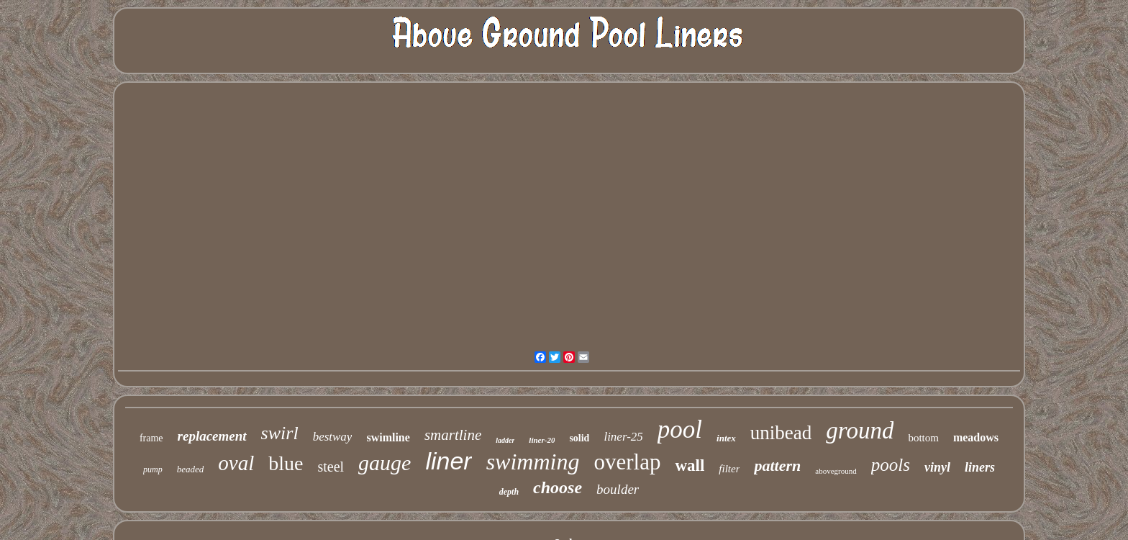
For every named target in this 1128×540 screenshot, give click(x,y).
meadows (976, 437)
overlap (626, 461)
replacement (212, 436)
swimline (387, 437)
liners (980, 467)
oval (236, 462)
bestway (332, 437)
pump (153, 469)
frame (151, 438)
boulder (617, 489)
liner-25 (623, 437)
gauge (384, 462)
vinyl (937, 467)
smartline (452, 435)
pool (680, 429)
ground (859, 431)
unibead (780, 433)
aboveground (835, 471)
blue (285, 463)
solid (579, 438)
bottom (923, 438)
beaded (190, 469)
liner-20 (542, 440)
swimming (533, 461)
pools (890, 464)
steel (330, 466)
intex (726, 438)
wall (689, 465)
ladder (505, 440)
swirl (280, 433)
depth (509, 492)
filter (729, 468)
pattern (777, 465)
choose (557, 487)
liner (448, 460)
